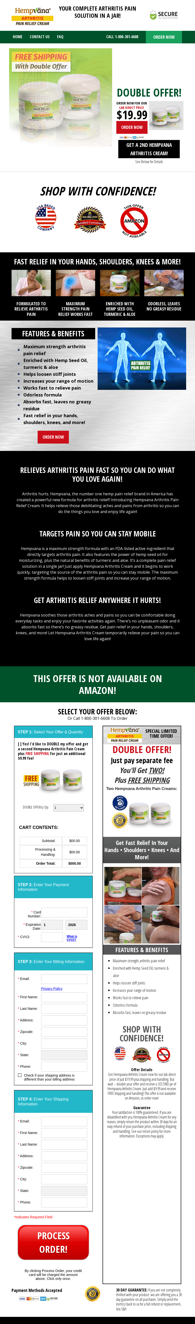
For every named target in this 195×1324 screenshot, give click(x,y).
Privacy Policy (51, 989)
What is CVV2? (72, 938)
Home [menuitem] (17, 36)
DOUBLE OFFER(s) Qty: (36, 807)
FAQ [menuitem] (60, 36)
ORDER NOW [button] (164, 37)
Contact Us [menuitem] (40, 36)
